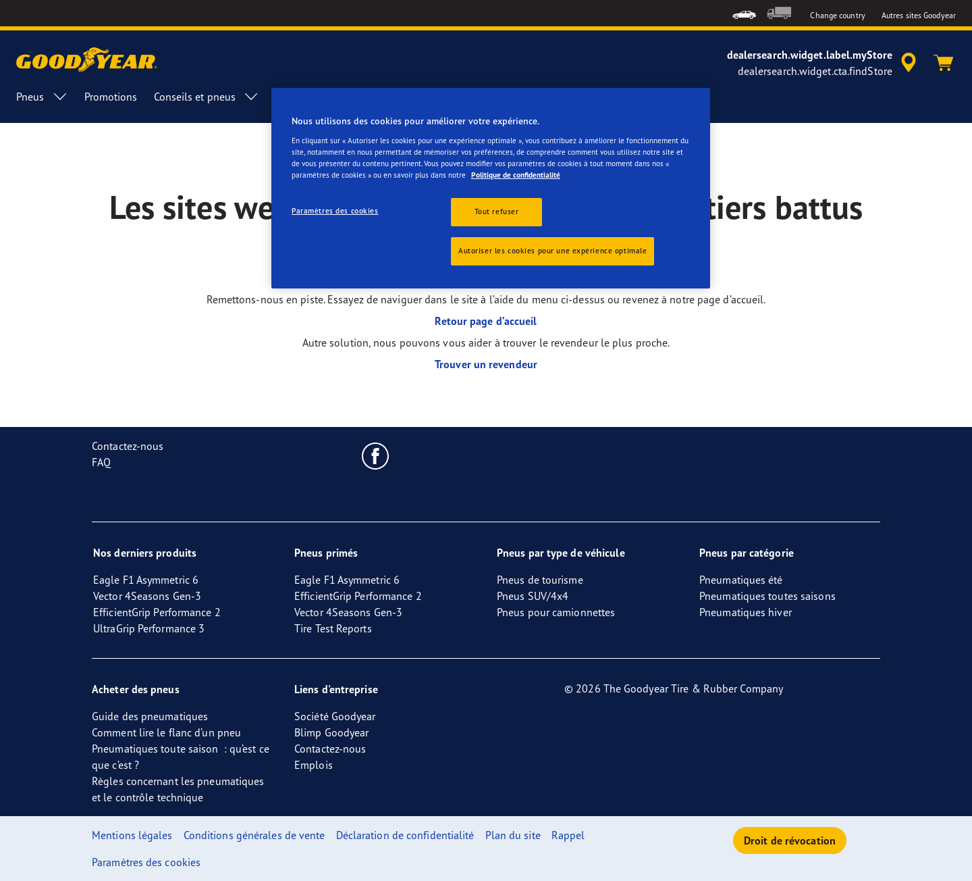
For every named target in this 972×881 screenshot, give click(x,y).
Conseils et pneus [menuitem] (207, 97)
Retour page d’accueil (486, 321)
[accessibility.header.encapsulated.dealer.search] (824, 63)
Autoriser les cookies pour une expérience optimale (552, 250)
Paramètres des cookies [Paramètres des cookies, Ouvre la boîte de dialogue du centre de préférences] (335, 211)
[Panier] (944, 63)
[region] (490, 188)
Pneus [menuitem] (42, 97)
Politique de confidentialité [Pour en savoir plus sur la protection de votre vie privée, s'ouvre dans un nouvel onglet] (515, 175)
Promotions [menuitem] (111, 96)
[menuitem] (744, 13)
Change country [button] (837, 15)
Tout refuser (497, 211)
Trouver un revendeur (486, 364)
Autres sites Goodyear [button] (919, 15)
